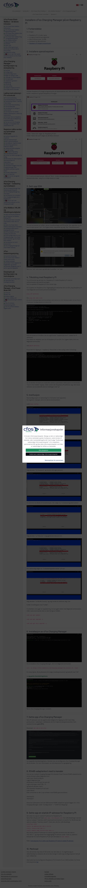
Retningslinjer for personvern (54, 460)
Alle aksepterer (43, 450)
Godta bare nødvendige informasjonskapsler (43, 454)
